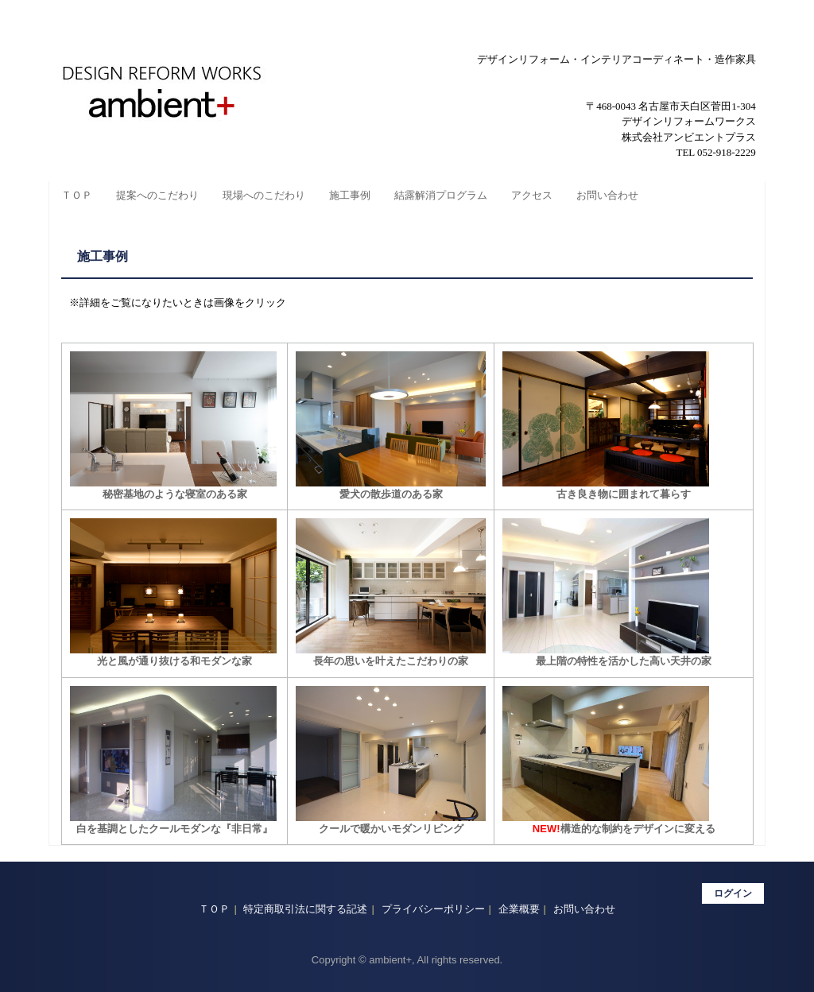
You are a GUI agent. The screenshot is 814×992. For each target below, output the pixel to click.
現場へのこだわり (264, 195)
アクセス (531, 195)
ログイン (733, 893)
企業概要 (519, 909)
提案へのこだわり (157, 195)
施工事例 (349, 195)
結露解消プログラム (440, 195)
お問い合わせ (607, 195)
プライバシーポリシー (433, 909)
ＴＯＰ (76, 195)
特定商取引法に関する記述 (305, 909)
